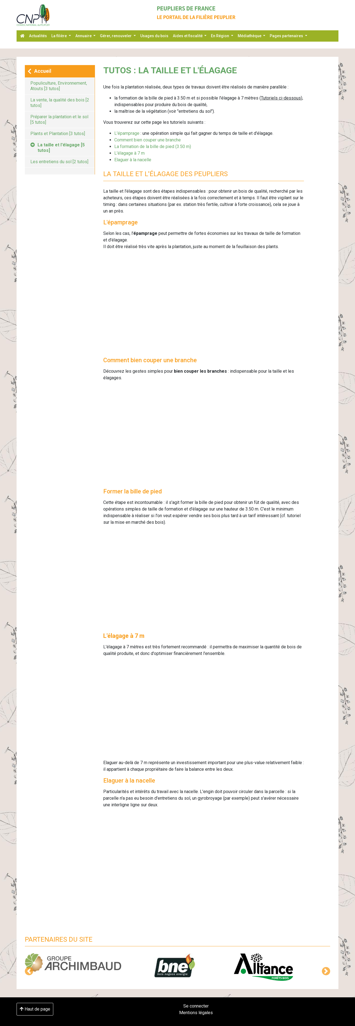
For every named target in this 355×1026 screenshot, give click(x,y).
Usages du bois (154, 36)
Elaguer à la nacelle (132, 159)
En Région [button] (220, 36)
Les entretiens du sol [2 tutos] (59, 161)
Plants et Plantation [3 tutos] (57, 133)
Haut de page (35, 1009)
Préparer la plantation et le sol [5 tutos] (59, 119)
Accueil (39, 71)
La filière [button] (59, 36)
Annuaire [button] (83, 36)
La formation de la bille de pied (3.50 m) (152, 146)
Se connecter (196, 1006)
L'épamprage (126, 133)
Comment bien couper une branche (147, 140)
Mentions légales (196, 1012)
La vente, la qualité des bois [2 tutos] (59, 102)
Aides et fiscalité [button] (188, 36)
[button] (29, 971)
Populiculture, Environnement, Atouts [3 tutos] (58, 85)
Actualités (38, 36)
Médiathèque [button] (250, 36)
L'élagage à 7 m (129, 153)
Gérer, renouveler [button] (116, 36)
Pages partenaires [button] (287, 36)
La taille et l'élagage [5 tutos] (57, 147)
